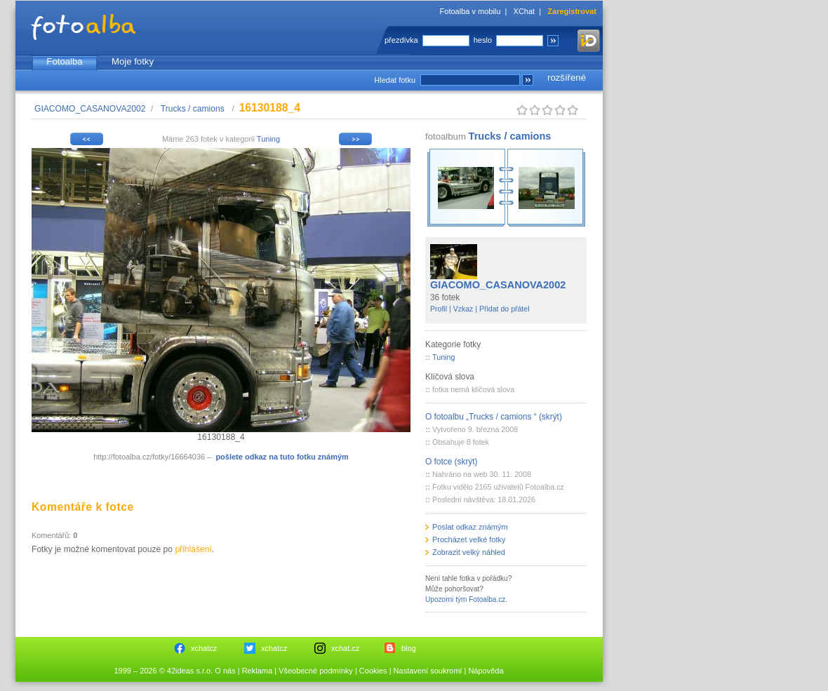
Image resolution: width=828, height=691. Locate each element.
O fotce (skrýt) (451, 462)
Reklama (257, 670)
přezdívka (401, 40)
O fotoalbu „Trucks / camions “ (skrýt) (493, 417)
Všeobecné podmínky (316, 670)
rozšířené (566, 77)
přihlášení (193, 549)
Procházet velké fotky (469, 539)
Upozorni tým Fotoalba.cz (465, 599)
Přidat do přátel (504, 308)
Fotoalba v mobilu (470, 11)
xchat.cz (345, 648)
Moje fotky (133, 61)
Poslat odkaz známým (470, 527)
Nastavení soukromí (428, 670)
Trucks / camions (194, 109)
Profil (438, 308)
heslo (483, 40)
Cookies (373, 670)
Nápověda (485, 670)
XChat (524, 11)
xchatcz (204, 648)
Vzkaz (463, 308)
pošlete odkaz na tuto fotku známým (281, 456)
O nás (225, 670)
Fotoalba (64, 61)
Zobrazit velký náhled (468, 552)
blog (408, 648)
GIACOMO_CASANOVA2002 (89, 109)
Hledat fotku (394, 80)
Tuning (268, 139)
